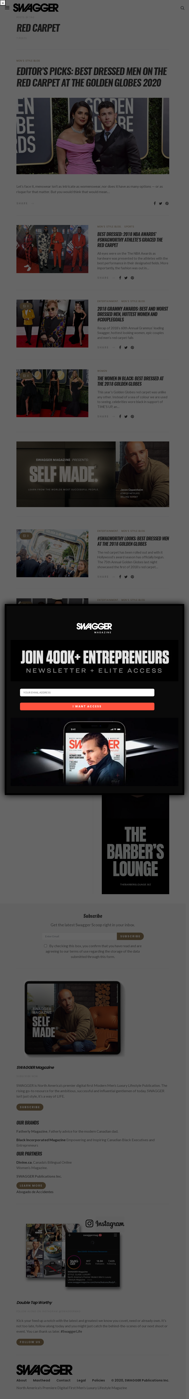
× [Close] (3, 3)
